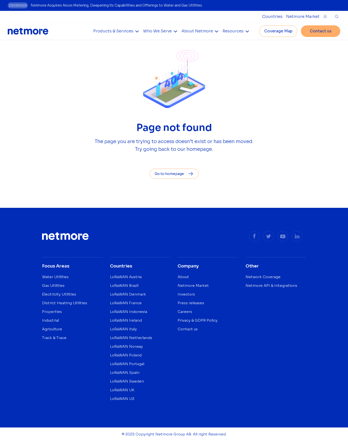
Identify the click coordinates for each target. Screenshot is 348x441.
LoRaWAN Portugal (127, 363)
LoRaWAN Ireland (126, 320)
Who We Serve (157, 31)
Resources (233, 31)
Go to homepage (174, 174)
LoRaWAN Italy (123, 329)
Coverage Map (278, 31)
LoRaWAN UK (122, 390)
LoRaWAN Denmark (128, 294)
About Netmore (197, 31)
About (183, 277)
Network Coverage (263, 277)
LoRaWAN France (126, 303)
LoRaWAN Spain (124, 372)
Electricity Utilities (59, 294)
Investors (186, 294)
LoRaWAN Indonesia (128, 311)
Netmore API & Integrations (271, 285)
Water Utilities (55, 277)
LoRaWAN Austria (126, 277)
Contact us (321, 31)
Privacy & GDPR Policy (198, 320)
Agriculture (52, 329)
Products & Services (113, 31)
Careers (185, 311)
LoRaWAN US (122, 398)
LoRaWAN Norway (126, 346)
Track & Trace (54, 337)
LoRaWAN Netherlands (131, 337)
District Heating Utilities (64, 303)
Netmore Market (302, 16)
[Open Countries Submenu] (272, 17)
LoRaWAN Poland (126, 355)
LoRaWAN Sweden (127, 381)
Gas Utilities (53, 285)
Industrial (50, 320)
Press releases (191, 303)
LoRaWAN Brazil (124, 285)
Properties (52, 311)
